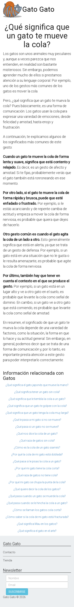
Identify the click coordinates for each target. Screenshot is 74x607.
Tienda (7, 560)
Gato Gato (38, 9)
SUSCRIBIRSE (16, 591)
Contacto (9, 552)
